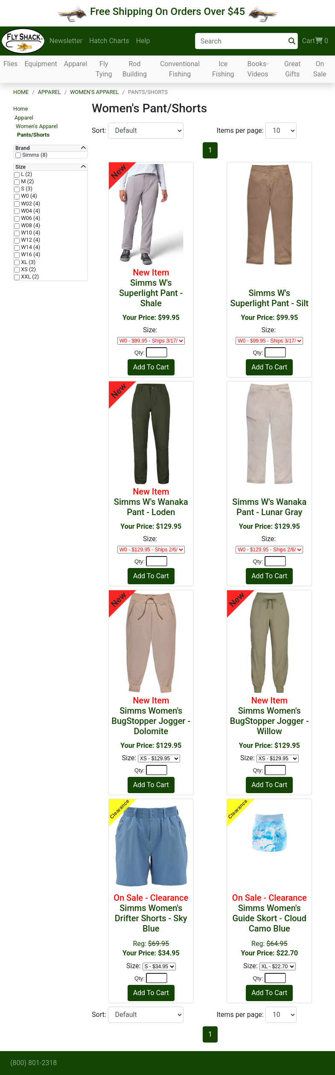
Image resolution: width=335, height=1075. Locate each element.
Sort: (100, 130)
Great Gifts (292, 69)
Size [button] (20, 167)
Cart (315, 41)
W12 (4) (30, 240)
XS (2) (28, 269)
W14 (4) (30, 247)
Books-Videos (258, 69)
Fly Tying (104, 69)
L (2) (26, 174)
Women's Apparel (94, 92)
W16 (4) (30, 255)
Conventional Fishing (180, 69)
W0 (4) (28, 196)
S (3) (26, 189)
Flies (10, 64)
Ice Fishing (223, 69)
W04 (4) (30, 211)
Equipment (40, 64)
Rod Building (134, 69)
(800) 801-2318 (33, 1063)
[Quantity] (156, 352)
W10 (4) (30, 233)
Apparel (75, 64)
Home (21, 92)
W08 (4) (30, 225)
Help (143, 41)
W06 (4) (30, 218)
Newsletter (66, 41)
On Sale (319, 69)
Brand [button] (22, 148)
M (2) (27, 182)
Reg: (151, 925)
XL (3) (27, 262)
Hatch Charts (109, 41)
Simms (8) (34, 155)
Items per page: (241, 130)
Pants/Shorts (33, 135)
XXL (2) (29, 277)
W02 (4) (30, 204)
